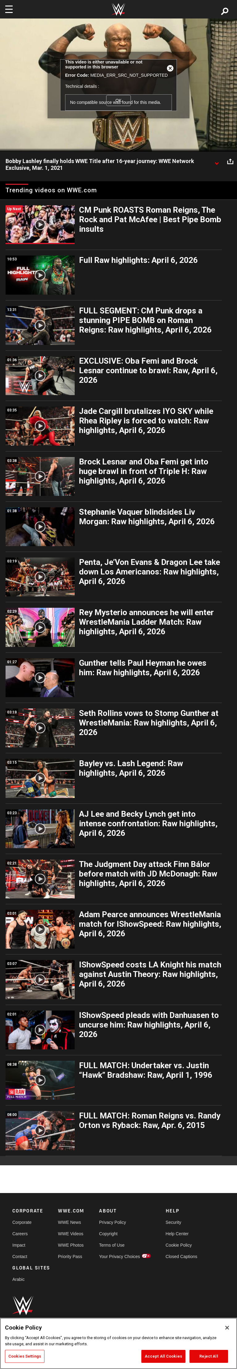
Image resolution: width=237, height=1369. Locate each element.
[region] (118, 1343)
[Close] (227, 1327)
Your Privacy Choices (119, 1256)
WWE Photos (71, 1245)
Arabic (18, 1279)
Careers (20, 1233)
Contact (19, 1256)
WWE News (69, 1222)
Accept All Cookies (163, 1356)
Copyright (108, 1233)
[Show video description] (216, 161)
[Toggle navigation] (9, 9)
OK (118, 100)
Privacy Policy (112, 1222)
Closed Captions (182, 1256)
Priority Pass (70, 1256)
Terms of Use (111, 1245)
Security (173, 1222)
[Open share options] (230, 161)
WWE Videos (70, 1233)
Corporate (21, 1222)
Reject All (208, 1356)
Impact (18, 1245)
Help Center (177, 1233)
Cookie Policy (179, 1245)
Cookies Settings (24, 1356)
